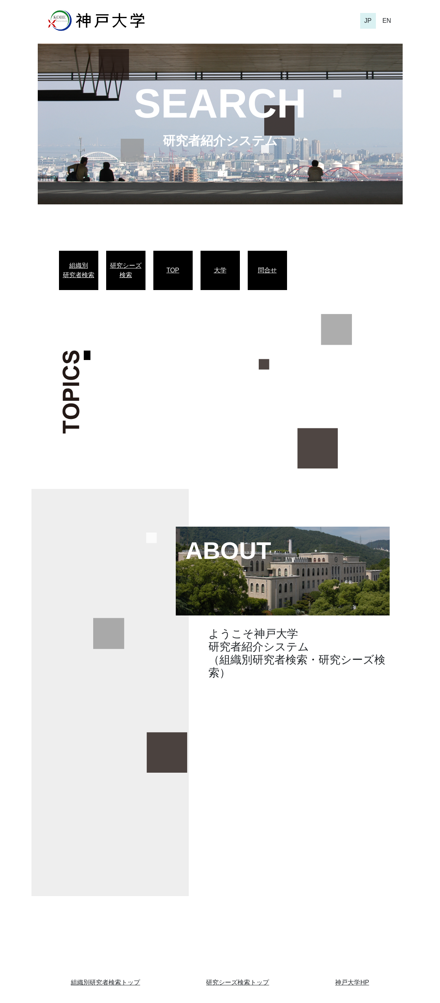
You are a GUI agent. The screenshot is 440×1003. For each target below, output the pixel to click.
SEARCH (220, 103)
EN (386, 20)
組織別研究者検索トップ (105, 982)
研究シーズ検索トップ (237, 982)
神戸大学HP (352, 982)
